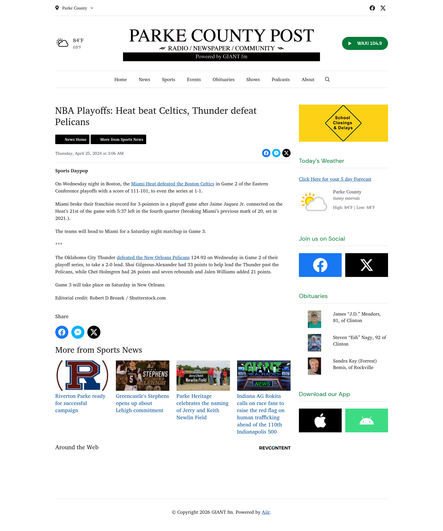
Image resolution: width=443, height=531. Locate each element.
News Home (75, 139)
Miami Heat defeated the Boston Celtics (172, 183)
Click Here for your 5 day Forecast (335, 179)
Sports (168, 79)
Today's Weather (321, 161)
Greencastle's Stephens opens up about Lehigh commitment (142, 387)
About (308, 79)
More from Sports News (121, 139)
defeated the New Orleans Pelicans (153, 257)
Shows (253, 79)
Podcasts (281, 79)
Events (194, 79)
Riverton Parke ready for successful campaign (82, 387)
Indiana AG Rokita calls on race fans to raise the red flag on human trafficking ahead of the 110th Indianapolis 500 (263, 398)
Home (120, 79)
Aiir (266, 512)
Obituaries (223, 79)
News (144, 79)
